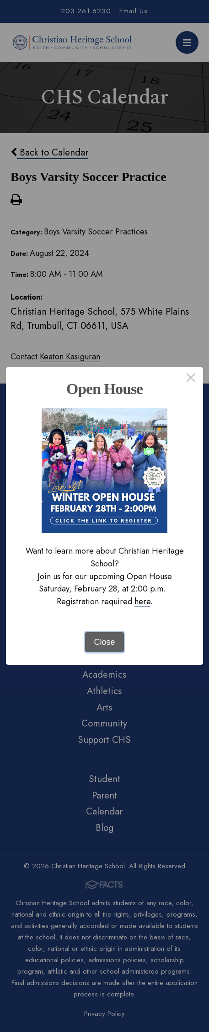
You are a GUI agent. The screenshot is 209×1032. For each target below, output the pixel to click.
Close (104, 642)
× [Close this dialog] (191, 379)
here (142, 601)
